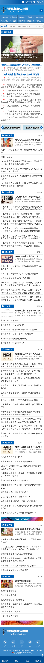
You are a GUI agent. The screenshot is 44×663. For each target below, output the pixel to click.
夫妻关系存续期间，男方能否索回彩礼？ (18, 513)
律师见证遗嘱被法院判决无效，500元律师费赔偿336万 (21, 540)
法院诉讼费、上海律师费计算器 (20, 26)
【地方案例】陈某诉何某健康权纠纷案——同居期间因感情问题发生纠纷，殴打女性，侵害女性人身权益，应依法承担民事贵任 (21, 244)
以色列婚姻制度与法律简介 (12, 600)
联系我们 (27, 2)
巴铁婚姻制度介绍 (8, 595)
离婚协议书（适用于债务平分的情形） (17, 334)
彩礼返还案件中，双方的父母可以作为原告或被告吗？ (21, 507)
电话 (16, 661)
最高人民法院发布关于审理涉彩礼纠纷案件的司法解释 (21, 177)
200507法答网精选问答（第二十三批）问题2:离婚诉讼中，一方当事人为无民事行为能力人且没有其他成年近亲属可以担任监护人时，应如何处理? (21, 298)
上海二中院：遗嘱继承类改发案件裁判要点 (19, 274)
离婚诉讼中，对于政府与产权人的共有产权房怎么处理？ (21, 434)
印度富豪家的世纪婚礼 (10, 611)
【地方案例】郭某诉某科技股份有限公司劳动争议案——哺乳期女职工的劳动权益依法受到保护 (21, 208)
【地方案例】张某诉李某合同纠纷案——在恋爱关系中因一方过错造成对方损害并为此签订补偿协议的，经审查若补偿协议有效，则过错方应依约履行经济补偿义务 (21, 222)
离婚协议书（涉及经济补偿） (13, 343)
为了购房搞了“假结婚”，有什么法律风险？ (19, 501)
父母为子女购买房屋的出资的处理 (15, 278)
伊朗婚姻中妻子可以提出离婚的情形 (19, 90)
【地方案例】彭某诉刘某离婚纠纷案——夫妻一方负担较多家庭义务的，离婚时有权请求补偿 (21, 215)
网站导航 (38, 661)
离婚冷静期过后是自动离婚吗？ (14, 480)
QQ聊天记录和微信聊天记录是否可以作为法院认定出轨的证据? (21, 467)
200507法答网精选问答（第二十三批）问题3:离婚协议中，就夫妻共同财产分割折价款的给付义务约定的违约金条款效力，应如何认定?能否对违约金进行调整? (21, 291)
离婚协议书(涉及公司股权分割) (14, 339)
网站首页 (5, 661)
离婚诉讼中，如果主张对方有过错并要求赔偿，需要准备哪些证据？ (21, 379)
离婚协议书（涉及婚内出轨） (13, 325)
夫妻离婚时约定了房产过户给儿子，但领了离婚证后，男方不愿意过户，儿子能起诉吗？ (21, 365)
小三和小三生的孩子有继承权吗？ (15, 497)
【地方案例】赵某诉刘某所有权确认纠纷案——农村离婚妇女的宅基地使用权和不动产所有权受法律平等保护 (21, 230)
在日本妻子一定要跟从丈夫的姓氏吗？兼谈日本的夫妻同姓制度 (21, 605)
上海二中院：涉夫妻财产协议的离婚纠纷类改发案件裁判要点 (21, 267)
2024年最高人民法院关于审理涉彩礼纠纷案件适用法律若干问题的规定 (21, 170)
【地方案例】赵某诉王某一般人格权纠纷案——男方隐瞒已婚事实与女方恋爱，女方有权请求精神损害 (21, 101)
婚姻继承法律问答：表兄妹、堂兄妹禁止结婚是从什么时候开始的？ (21, 474)
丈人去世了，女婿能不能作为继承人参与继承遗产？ (21, 405)
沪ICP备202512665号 (35, 650)
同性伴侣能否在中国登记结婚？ (14, 492)
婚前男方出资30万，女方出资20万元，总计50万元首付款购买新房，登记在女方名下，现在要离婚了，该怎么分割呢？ (21, 427)
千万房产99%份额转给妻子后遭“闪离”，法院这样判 (21, 118)
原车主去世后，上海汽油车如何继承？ (17, 461)
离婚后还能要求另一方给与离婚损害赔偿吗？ (20, 400)
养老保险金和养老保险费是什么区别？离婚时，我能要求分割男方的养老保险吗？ (21, 413)
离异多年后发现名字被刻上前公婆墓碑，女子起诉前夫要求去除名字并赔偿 (21, 95)
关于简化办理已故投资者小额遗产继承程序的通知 (21, 151)
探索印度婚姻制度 (8, 591)
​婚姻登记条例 (6, 157)
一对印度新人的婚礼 (9, 616)
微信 (27, 661)
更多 (39, 135)
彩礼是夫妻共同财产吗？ (11, 457)
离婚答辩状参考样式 (9, 320)
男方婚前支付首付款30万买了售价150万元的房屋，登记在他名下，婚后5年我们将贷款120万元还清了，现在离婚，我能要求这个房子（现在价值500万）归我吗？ (21, 420)
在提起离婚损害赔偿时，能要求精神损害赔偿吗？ (20, 394)
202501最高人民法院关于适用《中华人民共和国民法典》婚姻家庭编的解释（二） (21, 162)
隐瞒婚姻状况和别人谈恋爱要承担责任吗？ (20, 107)
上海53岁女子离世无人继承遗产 (14, 570)
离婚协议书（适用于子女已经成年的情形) (19, 329)
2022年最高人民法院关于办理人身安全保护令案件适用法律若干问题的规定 (21, 184)
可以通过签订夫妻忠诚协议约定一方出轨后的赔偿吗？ (21, 386)
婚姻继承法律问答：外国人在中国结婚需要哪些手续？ (21, 486)
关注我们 (38, 2)
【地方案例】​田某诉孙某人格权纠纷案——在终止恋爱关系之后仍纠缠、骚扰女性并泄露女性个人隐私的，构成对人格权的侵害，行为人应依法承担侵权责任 (21, 112)
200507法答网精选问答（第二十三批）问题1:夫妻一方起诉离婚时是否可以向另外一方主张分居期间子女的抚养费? (21, 284)
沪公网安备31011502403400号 (23, 653)
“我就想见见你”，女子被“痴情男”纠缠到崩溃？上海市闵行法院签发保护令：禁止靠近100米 (22, 86)
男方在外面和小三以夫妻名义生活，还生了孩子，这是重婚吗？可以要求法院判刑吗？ (20, 372)
